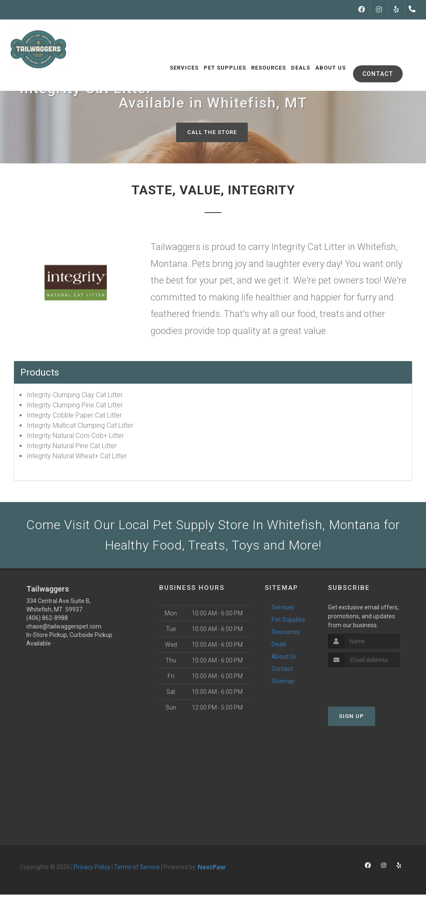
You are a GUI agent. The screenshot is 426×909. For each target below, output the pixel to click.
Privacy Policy (92, 867)
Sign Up (351, 716)
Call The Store (212, 132)
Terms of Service (137, 867)
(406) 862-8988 (47, 617)
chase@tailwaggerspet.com (63, 626)
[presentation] (373, 683)
